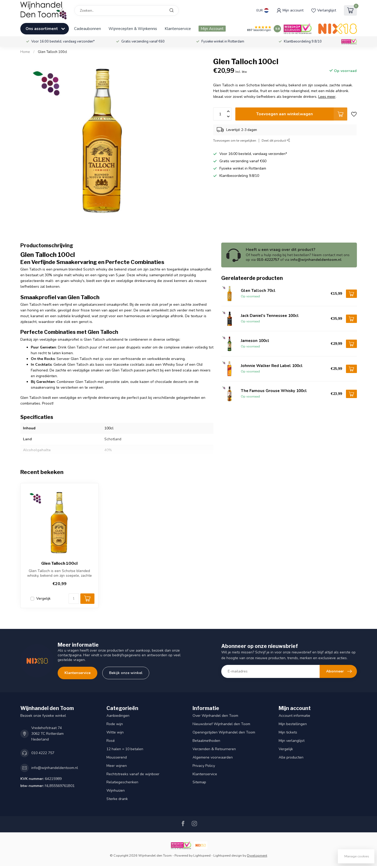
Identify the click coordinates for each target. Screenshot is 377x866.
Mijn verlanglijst (291, 740)
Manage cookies (356, 856)
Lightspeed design (227, 855)
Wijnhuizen (115, 790)
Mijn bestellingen (293, 723)
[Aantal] (74, 598)
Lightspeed (202, 855)
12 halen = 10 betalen (124, 749)
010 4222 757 (42, 752)
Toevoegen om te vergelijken (234, 140)
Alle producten (291, 757)
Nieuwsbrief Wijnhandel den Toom (221, 723)
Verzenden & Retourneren (214, 749)
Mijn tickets (288, 732)
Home (25, 52)
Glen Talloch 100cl (52, 52)
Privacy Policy (204, 765)
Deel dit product (276, 140)
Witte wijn (115, 732)
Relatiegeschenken (122, 782)
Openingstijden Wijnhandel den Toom (224, 732)
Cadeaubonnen (87, 28)
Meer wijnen (116, 765)
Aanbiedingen (117, 715)
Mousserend (116, 757)
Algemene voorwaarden (213, 757)
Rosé (110, 740)
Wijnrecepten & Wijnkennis (133, 28)
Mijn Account (212, 28)
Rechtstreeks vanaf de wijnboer (132, 774)
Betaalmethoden (206, 740)
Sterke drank (117, 798)
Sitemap (199, 782)
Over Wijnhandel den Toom (215, 715)
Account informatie (294, 715)
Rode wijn (114, 723)
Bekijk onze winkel (125, 672)
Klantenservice (178, 28)
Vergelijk (43, 598)
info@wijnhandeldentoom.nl (54, 767)
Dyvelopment (257, 855)
